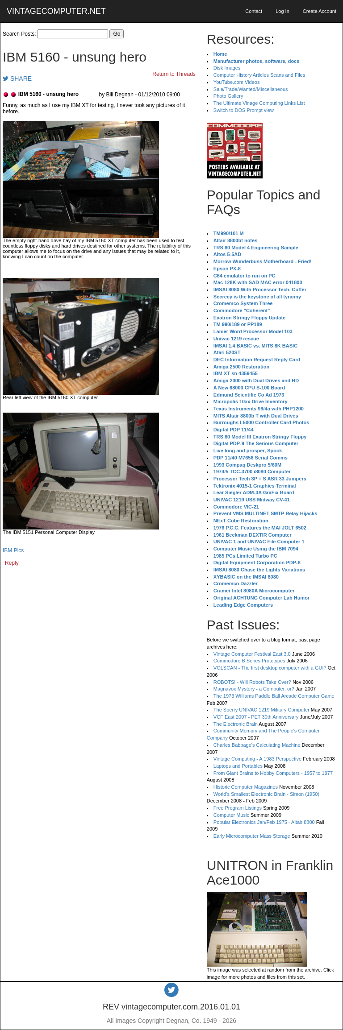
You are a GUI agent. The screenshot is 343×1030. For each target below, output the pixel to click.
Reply (12, 563)
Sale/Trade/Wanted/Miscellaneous (250, 89)
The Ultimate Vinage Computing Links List (259, 103)
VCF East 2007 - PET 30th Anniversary (256, 717)
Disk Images (227, 67)
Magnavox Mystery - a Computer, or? (253, 688)
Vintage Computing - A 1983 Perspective (257, 758)
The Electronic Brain (235, 724)
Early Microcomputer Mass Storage (251, 836)
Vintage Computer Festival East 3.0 (252, 654)
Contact (253, 11)
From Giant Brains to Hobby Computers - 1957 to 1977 (273, 773)
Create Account (319, 11)
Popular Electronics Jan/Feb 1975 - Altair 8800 (264, 822)
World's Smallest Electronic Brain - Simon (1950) (266, 794)
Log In (282, 11)
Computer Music (231, 815)
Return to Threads (174, 74)
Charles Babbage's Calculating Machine (257, 745)
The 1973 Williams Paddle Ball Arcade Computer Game (274, 696)
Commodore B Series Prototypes (249, 660)
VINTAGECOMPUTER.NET (56, 11)
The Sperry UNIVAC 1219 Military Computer (261, 709)
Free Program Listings (237, 808)
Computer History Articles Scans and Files (259, 75)
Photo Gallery (228, 96)
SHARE (17, 78)
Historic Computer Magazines (245, 787)
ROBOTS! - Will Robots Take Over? (252, 682)
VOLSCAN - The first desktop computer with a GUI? (269, 667)
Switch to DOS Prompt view (243, 110)
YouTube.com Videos (236, 82)
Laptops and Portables (238, 766)
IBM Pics (13, 550)
